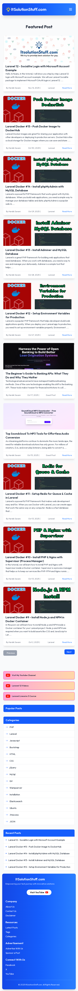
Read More (67, 88)
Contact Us (11, 911)
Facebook (10, 965)
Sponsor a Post (13, 953)
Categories (11, 936)
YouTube (10, 973)
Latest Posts (12, 927)
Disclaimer (11, 915)
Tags (8, 932)
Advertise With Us (14, 948)
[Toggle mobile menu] (70, 9)
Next (69, 651)
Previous (11, 653)
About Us (10, 906)
